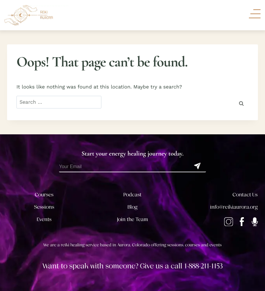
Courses (44, 195)
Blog (132, 207)
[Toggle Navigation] (255, 13)
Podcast (132, 195)
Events (44, 220)
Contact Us (245, 195)
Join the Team (132, 220)
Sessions (44, 207)
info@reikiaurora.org (234, 207)
